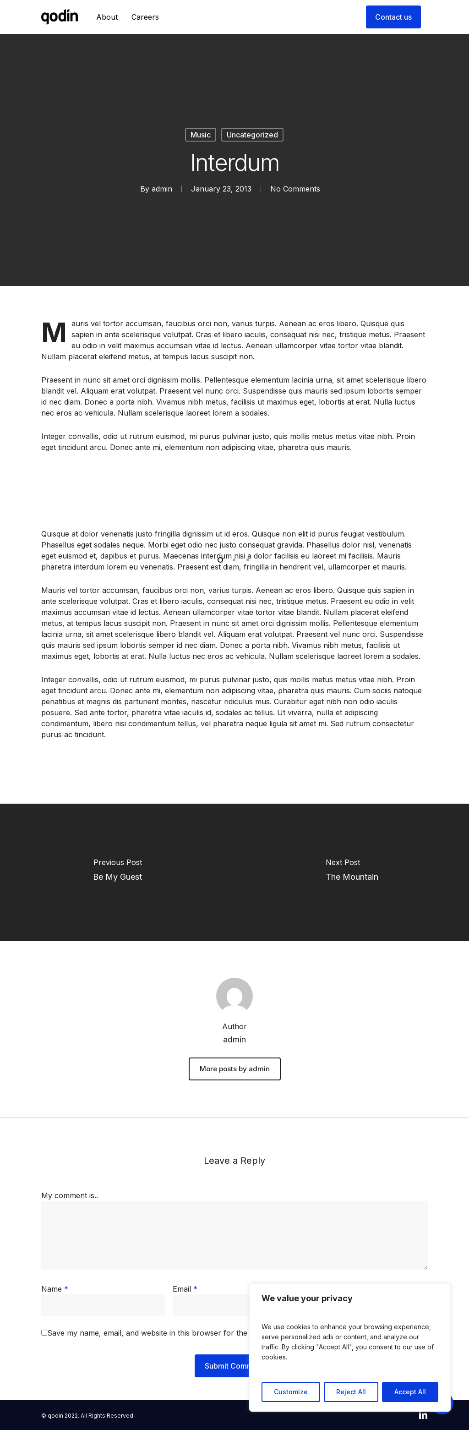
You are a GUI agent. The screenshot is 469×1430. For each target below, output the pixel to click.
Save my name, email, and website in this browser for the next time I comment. (184, 1332)
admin (162, 188)
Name (54, 1288)
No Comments (295, 188)
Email (185, 1288)
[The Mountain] (351, 872)
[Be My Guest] (117, 872)
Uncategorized (252, 134)
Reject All (351, 1392)
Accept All (410, 1392)
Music (201, 134)
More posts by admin (235, 1068)
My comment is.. (69, 1195)
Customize (291, 1392)
